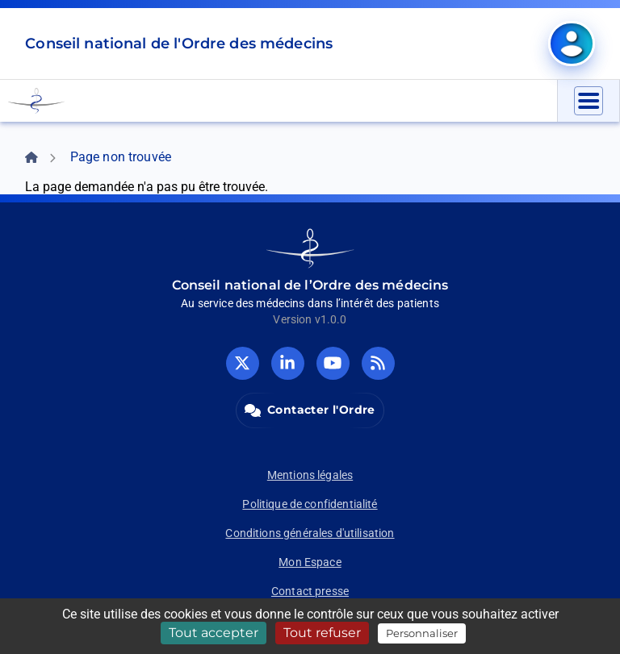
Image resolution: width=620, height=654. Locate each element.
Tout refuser (322, 632)
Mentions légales (310, 475)
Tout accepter (213, 632)
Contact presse (310, 591)
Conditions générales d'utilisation (309, 533)
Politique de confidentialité (309, 504)
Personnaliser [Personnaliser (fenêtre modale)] (422, 633)
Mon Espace (310, 562)
